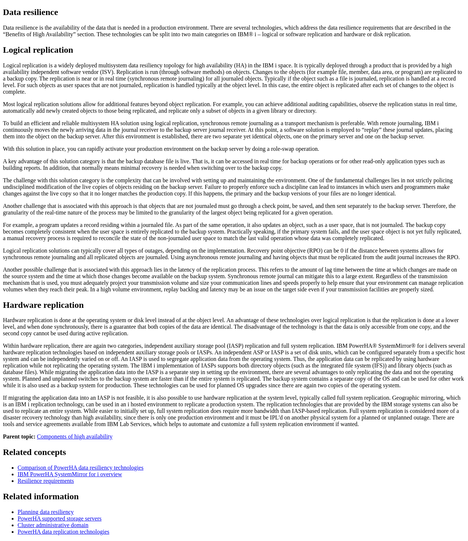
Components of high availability (75, 436)
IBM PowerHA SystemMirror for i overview (70, 474)
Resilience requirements (46, 481)
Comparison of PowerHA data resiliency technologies (80, 467)
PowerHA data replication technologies (63, 532)
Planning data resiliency (46, 512)
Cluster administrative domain (53, 525)
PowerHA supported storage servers (60, 518)
